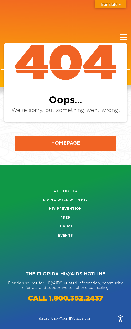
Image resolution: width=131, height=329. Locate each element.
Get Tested (66, 191)
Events (65, 235)
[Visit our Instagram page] (11, 259)
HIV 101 (65, 226)
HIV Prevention (65, 208)
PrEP (65, 217)
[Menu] (123, 37)
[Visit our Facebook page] (26, 259)
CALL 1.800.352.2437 (65, 299)
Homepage (65, 142)
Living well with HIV (65, 200)
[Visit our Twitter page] (42, 259)
